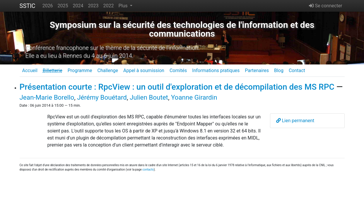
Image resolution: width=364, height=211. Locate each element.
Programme (80, 70)
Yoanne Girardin (194, 97)
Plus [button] (123, 5)
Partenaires (257, 70)
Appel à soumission (143, 70)
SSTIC (27, 5)
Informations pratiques (216, 70)
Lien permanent (295, 120)
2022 (108, 5)
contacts (148, 169)
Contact (297, 70)
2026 (47, 5)
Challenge (107, 70)
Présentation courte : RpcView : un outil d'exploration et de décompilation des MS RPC (177, 87)
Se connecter (325, 5)
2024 (78, 5)
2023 (93, 5)
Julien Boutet (149, 97)
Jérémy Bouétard (102, 97)
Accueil (29, 70)
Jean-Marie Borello (47, 97)
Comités (178, 70)
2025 (63, 5)
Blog (278, 70)
